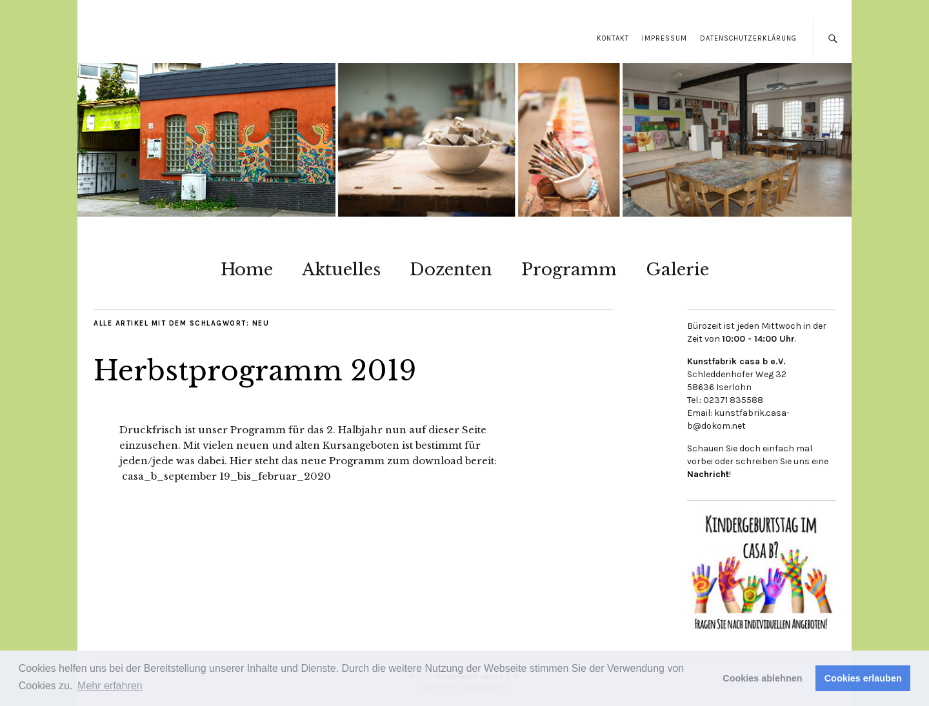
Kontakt (613, 38)
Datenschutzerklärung (748, 38)
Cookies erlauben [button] (863, 678)
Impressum (664, 38)
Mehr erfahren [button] (110, 685)
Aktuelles (341, 269)
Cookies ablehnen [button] (762, 678)
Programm (569, 269)
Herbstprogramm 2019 (255, 370)
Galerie (677, 269)
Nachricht (708, 474)
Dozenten (451, 269)
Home (247, 269)
